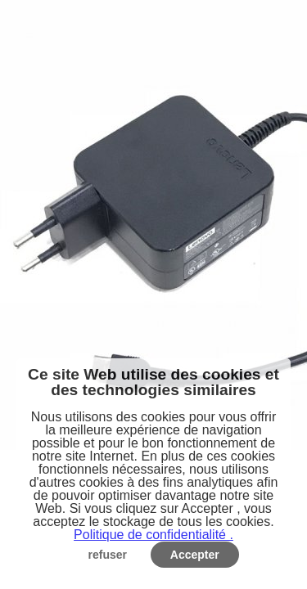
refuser (107, 554)
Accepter (194, 554)
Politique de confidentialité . (153, 535)
